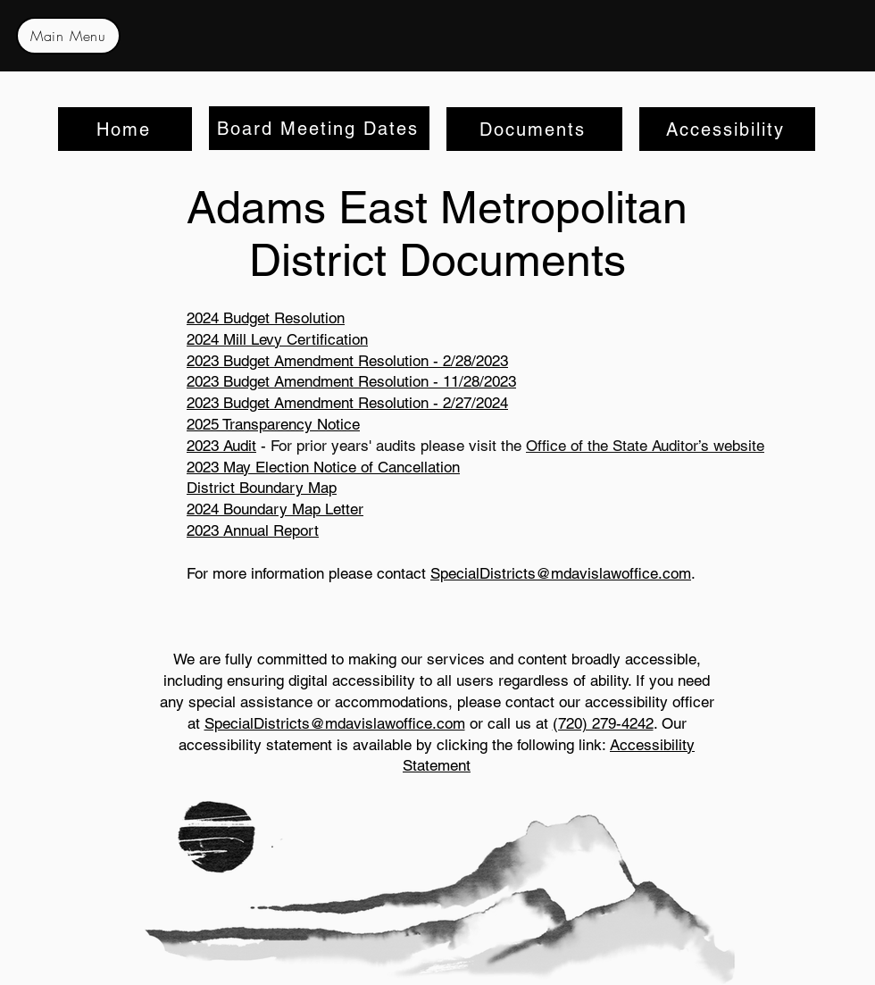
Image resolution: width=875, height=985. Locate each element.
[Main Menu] (68, 35)
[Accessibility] (727, 129)
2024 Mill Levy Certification (277, 339)
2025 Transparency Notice (273, 424)
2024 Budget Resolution (266, 318)
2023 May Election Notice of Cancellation (323, 467)
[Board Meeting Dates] (319, 128)
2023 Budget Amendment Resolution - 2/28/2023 (347, 361)
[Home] (125, 129)
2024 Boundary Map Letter (275, 509)
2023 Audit (221, 446)
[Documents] (534, 129)
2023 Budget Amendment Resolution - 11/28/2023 (351, 381)
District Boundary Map (262, 488)
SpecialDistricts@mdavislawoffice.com (560, 573)
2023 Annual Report (253, 530)
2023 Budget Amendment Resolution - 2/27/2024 (347, 403)
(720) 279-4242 (603, 723)
